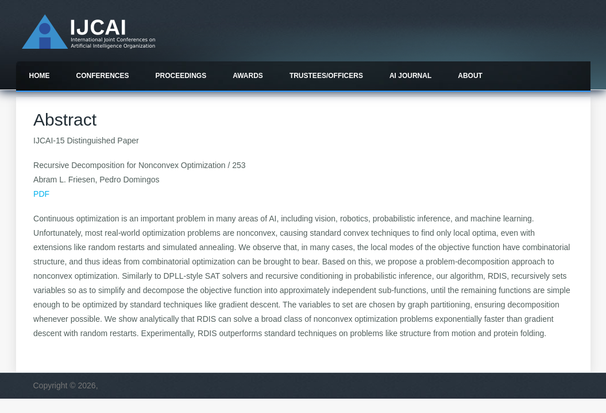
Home (39, 76)
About (470, 76)
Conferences (102, 76)
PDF (41, 193)
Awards (248, 76)
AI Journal (410, 76)
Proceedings (181, 76)
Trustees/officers (326, 76)
